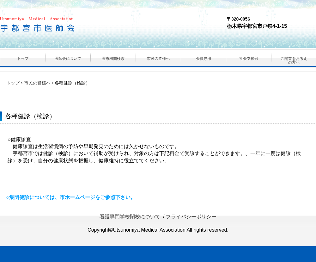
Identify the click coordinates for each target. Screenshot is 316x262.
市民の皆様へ (158, 58)
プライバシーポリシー (191, 216)
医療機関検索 (113, 58)
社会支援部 (248, 58)
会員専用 (203, 58)
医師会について (68, 58)
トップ (22, 58)
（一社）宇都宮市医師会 (56, 25)
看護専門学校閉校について (130, 216)
